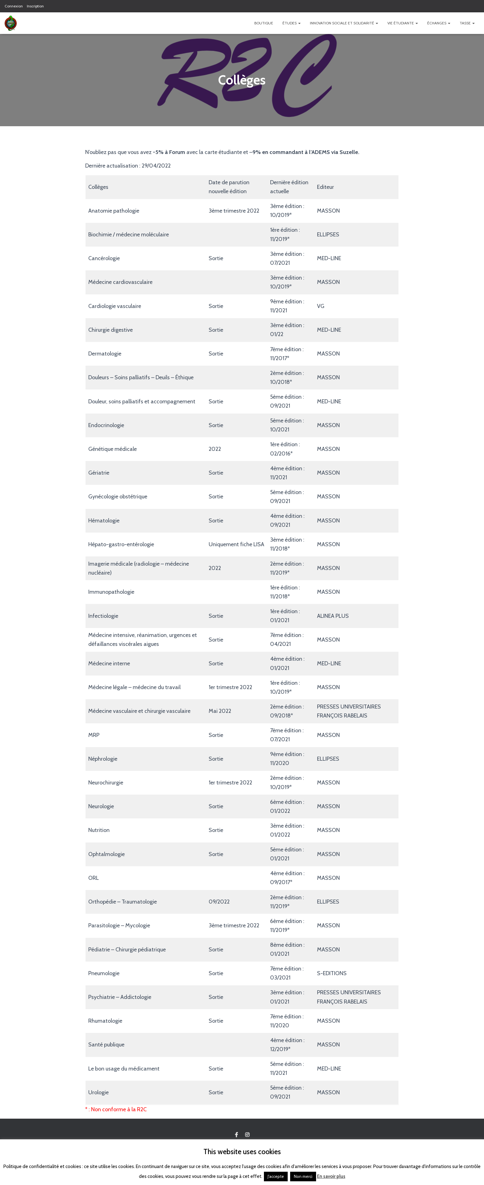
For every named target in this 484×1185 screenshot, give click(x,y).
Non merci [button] (303, 1176)
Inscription (35, 6)
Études (291, 23)
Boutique (263, 23)
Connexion (14, 6)
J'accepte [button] (276, 1176)
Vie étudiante (402, 23)
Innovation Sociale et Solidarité (344, 23)
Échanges (438, 23)
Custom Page (236, 1135)
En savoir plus (331, 1176)
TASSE (467, 23)
